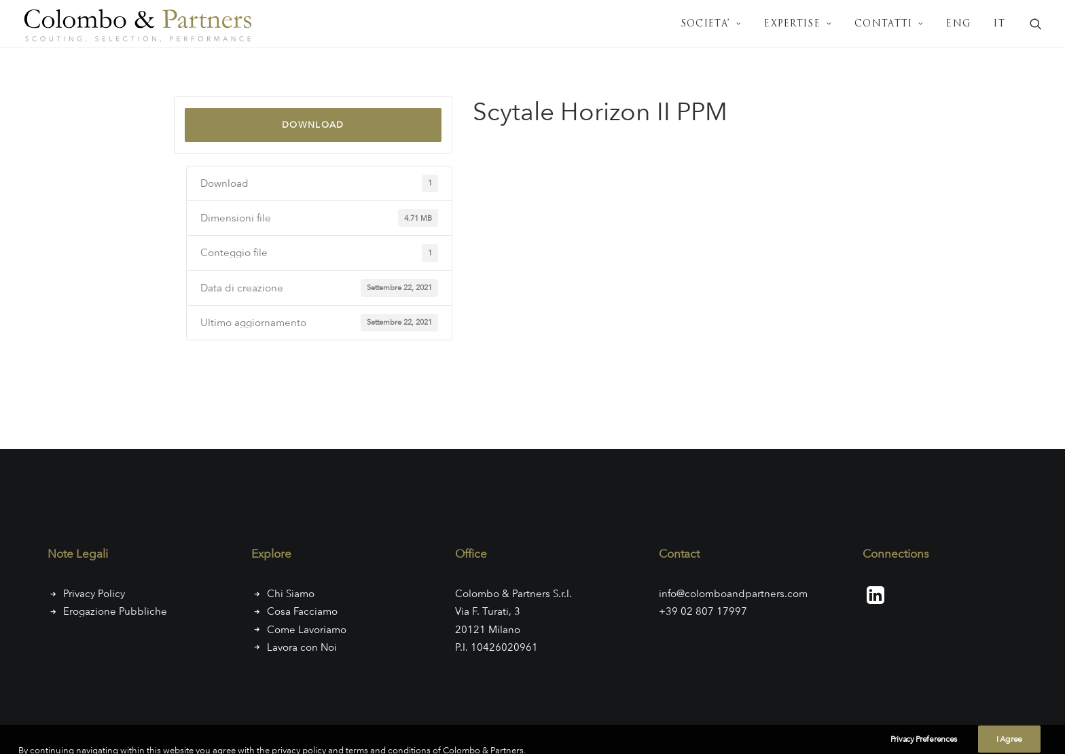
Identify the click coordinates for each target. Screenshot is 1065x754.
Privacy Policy (94, 594)
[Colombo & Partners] (141, 23)
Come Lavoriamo (306, 630)
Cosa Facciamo (302, 611)
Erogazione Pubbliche (115, 611)
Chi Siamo (290, 594)
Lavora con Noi (302, 647)
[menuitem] (711, 24)
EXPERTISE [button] (798, 24)
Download (313, 124)
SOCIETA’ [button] (711, 24)
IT (999, 24)
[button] (1036, 24)
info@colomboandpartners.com (733, 594)
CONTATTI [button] (889, 24)
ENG (958, 24)
